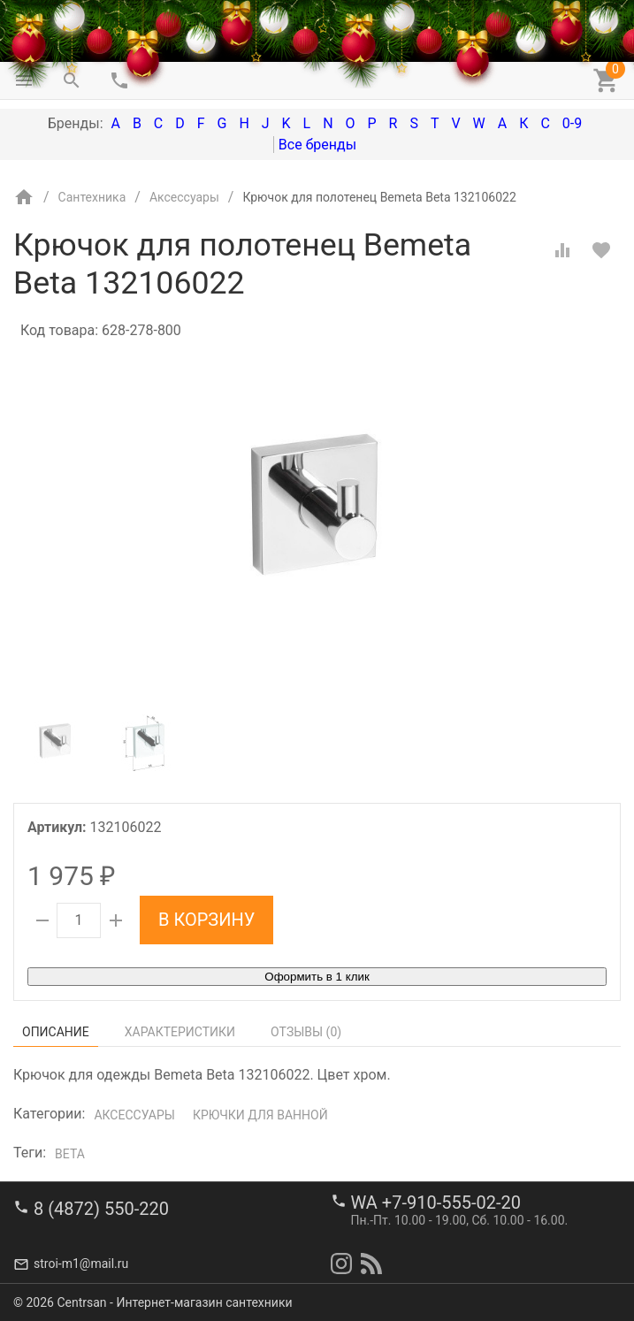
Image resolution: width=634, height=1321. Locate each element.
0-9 (572, 123)
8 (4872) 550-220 (101, 1208)
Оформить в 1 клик (316, 976)
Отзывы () (306, 1032)
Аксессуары (134, 1115)
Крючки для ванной (260, 1115)
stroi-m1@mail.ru (81, 1263)
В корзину (206, 919)
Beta (70, 1154)
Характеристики (180, 1032)
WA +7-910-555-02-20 (436, 1202)
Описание (55, 1032)
